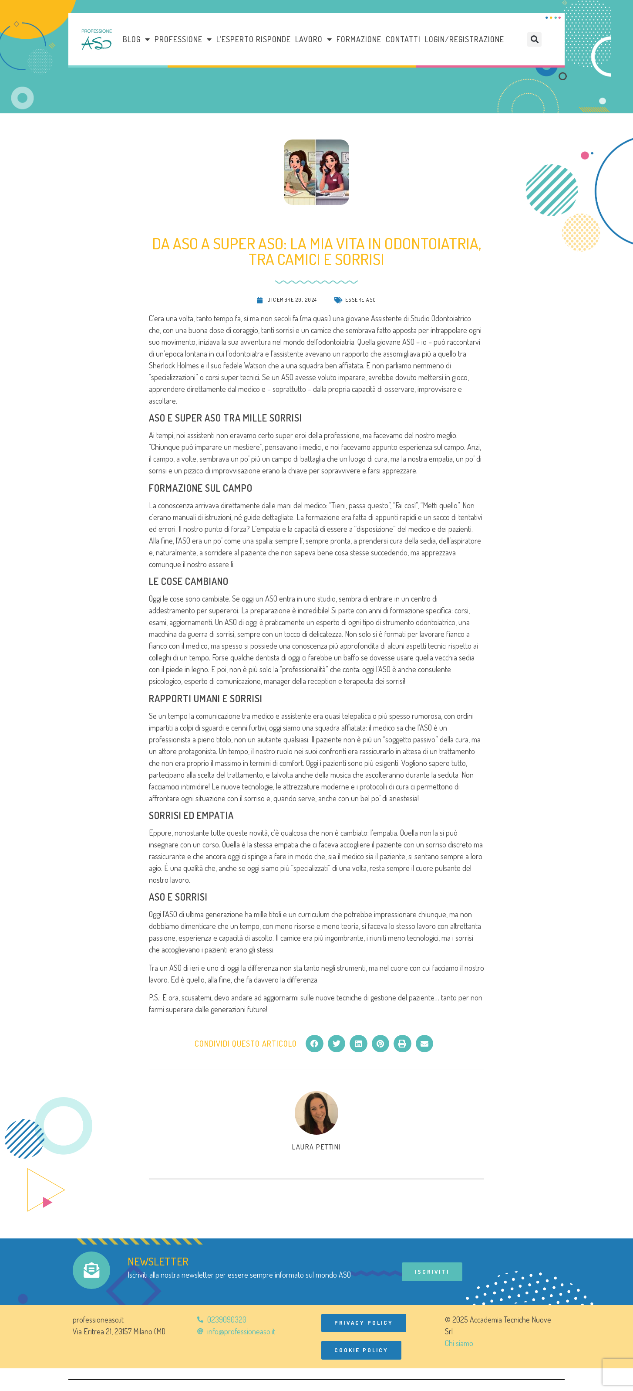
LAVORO (313, 39)
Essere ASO (361, 299)
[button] (534, 39)
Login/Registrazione (464, 39)
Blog (136, 39)
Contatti (403, 39)
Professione (183, 39)
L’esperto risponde (253, 39)
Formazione (359, 39)
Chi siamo (459, 1343)
